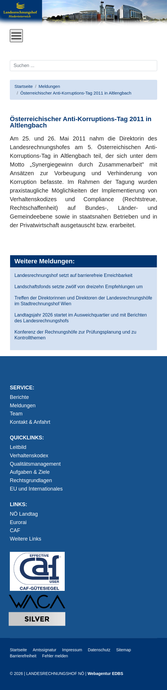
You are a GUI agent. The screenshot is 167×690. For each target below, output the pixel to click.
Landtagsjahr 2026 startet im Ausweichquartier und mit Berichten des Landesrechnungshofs (80, 317)
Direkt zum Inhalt (31, 46)
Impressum (72, 650)
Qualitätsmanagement (35, 464)
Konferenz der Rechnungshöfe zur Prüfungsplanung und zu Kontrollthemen (75, 335)
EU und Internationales (36, 489)
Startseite (18, 650)
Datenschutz (99, 650)
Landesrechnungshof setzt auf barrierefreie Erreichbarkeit (73, 275)
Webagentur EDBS (105, 673)
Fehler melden (55, 656)
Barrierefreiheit (23, 656)
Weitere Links (25, 539)
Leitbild (18, 447)
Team (16, 414)
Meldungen (23, 405)
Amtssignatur (44, 650)
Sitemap (123, 650)
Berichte (19, 397)
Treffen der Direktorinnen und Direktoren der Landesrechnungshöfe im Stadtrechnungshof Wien (83, 300)
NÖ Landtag (24, 514)
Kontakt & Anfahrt (30, 422)
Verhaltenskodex (29, 455)
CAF (15, 530)
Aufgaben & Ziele (30, 472)
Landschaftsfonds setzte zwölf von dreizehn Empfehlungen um (78, 286)
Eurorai (18, 522)
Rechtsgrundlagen (31, 480)
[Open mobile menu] (16, 35)
